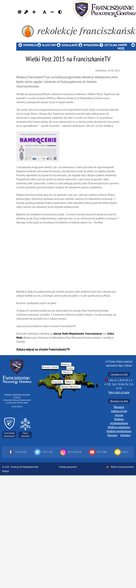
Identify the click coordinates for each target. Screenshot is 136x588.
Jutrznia (119, 415)
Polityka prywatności (68, 466)
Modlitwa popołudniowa (119, 431)
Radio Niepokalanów (73, 333)
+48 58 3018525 (17, 406)
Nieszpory (113, 435)
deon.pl (57, 333)
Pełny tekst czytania (119, 392)
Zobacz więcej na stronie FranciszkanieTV (43, 349)
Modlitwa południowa (119, 427)
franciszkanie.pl (93, 333)
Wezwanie (119, 407)
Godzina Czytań (119, 411)
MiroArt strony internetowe (120, 466)
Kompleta (125, 435)
